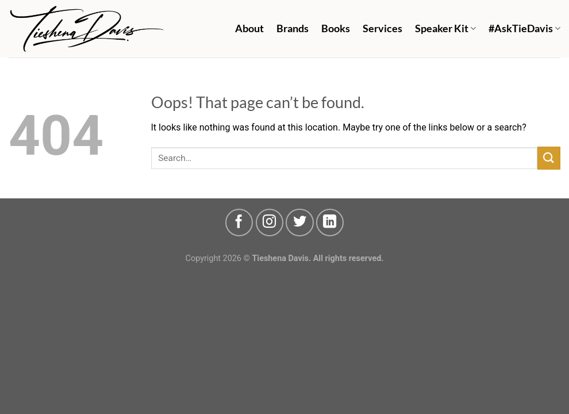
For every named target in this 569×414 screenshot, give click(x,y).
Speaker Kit (445, 28)
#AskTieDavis (524, 28)
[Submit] (548, 158)
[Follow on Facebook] (239, 222)
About (249, 28)
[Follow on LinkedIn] (330, 222)
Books (335, 28)
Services (382, 28)
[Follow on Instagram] (269, 222)
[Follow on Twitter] (299, 222)
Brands (292, 28)
